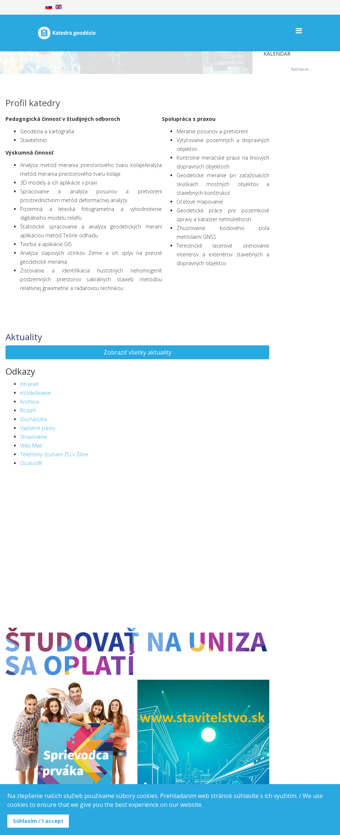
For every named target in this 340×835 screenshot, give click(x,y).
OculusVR (31, 463)
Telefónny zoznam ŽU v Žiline (54, 454)
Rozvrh (28, 410)
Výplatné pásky (37, 427)
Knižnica (29, 401)
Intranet (29, 384)
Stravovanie (33, 436)
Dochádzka (33, 419)
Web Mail (31, 445)
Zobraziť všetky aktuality (137, 352)
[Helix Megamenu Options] (299, 31)
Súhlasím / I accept (38, 820)
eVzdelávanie (35, 392)
